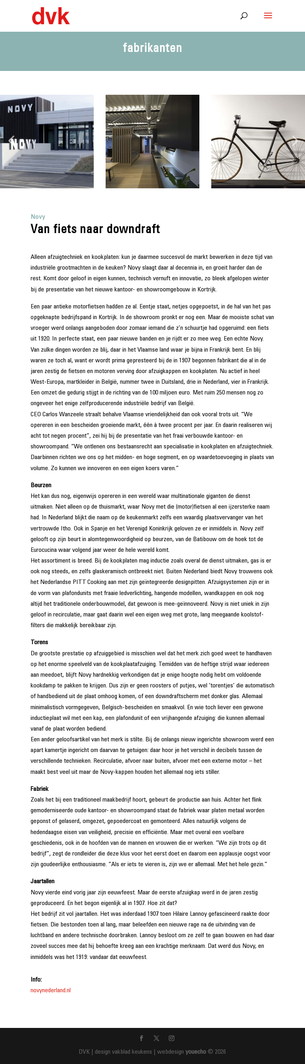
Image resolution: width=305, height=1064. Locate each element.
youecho (195, 1052)
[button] (11, 141)
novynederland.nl (51, 990)
